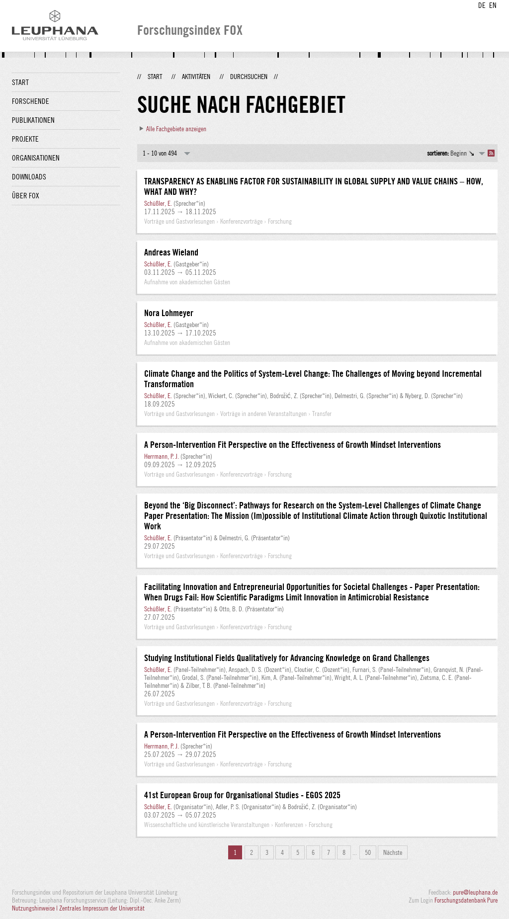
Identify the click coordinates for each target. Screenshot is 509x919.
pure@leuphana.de (475, 892)
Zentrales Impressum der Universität (102, 908)
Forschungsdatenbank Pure (466, 900)
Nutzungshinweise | (35, 908)
